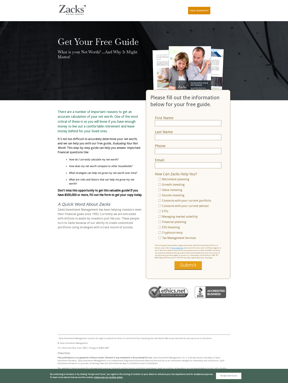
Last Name (164, 132)
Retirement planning (175, 179)
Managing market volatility (180, 216)
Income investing (173, 195)
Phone (160, 146)
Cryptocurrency (172, 232)
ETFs (165, 211)
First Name (164, 118)
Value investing (172, 190)
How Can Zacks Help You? (176, 174)
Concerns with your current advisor (185, 206)
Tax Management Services (179, 238)
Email (159, 160)
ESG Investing (171, 227)
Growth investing (173, 184)
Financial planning (174, 222)
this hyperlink (177, 248)
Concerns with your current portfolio (186, 200)
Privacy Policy (64, 353)
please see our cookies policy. (108, 377)
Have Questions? (199, 10)
